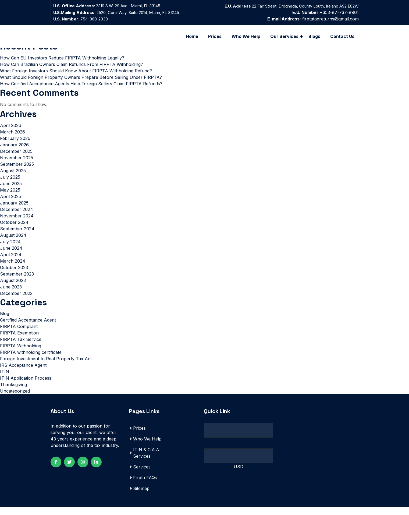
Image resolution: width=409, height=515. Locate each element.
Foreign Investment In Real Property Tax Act (46, 366)
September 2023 (17, 280)
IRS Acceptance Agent (23, 373)
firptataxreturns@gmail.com (330, 19)
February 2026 (15, 145)
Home (192, 36)
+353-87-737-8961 (325, 12)
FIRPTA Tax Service (20, 347)
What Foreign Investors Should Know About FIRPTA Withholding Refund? (76, 75)
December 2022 (16, 300)
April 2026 (10, 132)
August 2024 (13, 242)
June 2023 (11, 293)
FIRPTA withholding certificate (31, 360)
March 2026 (12, 138)
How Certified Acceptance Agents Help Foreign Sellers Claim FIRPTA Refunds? (81, 88)
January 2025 (14, 209)
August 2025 (13, 177)
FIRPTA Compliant (19, 334)
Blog (4, 321)
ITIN (4, 379)
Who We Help (246, 36)
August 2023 (13, 287)
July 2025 (10, 183)
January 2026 (14, 151)
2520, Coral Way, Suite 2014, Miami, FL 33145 (137, 12)
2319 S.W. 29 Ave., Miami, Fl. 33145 (128, 5)
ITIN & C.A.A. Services (146, 461)
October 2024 (14, 229)
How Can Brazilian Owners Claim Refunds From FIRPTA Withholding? (71, 69)
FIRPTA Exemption (19, 340)
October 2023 (14, 274)
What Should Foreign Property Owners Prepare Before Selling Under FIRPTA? (81, 82)
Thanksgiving (13, 392)
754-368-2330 (80, 19)
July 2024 (10, 248)
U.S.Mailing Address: (74, 12)
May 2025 (10, 196)
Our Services (284, 36)
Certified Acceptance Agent (28, 327)
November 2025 (16, 164)
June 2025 (11, 190)
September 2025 (17, 171)
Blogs (314, 36)
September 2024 (17, 235)
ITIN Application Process (25, 386)
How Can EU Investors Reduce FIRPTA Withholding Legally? (62, 62)
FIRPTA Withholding (20, 353)
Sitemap (141, 496)
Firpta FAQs (145, 485)
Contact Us (342, 36)
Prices (215, 36)
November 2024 (17, 222)
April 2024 (11, 261)
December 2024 (16, 216)
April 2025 (10, 203)
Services (142, 474)
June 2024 (11, 255)
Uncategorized (15, 398)
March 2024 (12, 267)
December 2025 (16, 158)
